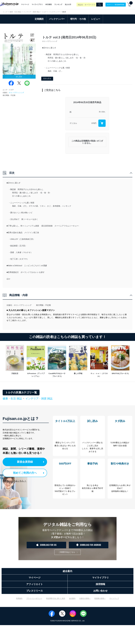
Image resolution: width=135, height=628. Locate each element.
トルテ (44, 12)
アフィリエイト (34, 587)
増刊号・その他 (78, 19)
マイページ (25, 4)
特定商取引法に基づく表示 (55, 601)
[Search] (99, 5)
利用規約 (19, 601)
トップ (5, 12)
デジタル (73, 123)
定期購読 (39, 19)
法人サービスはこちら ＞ (14, 480)
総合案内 (67, 574)
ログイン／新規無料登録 (115, 4)
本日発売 (48, 4)
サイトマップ (114, 601)
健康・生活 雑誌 (15, 12)
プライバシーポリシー (34, 601)
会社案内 (72, 601)
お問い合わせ (100, 593)
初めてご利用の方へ (23, 472)
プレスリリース (34, 593)
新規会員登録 (26, 461)
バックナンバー (54, 12)
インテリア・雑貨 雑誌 (31, 12)
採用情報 (100, 587)
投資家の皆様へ (99, 601)
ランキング (58, 4)
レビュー (95, 19)
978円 (93, 123)
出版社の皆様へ (84, 601)
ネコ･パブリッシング (16, 93)
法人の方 (68, 4)
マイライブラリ (37, 4)
